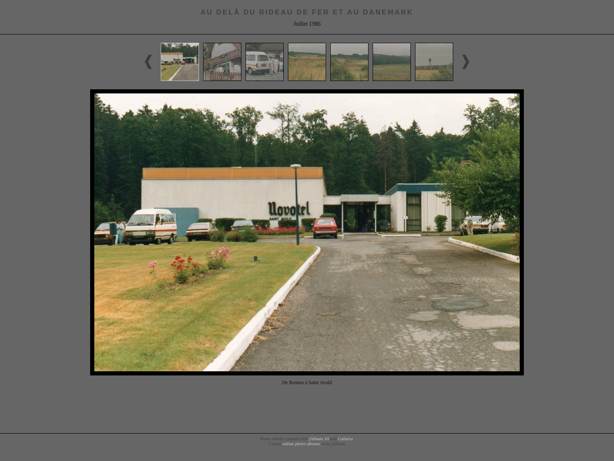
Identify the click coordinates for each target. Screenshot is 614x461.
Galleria (345, 438)
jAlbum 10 (319, 438)
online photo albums (301, 443)
